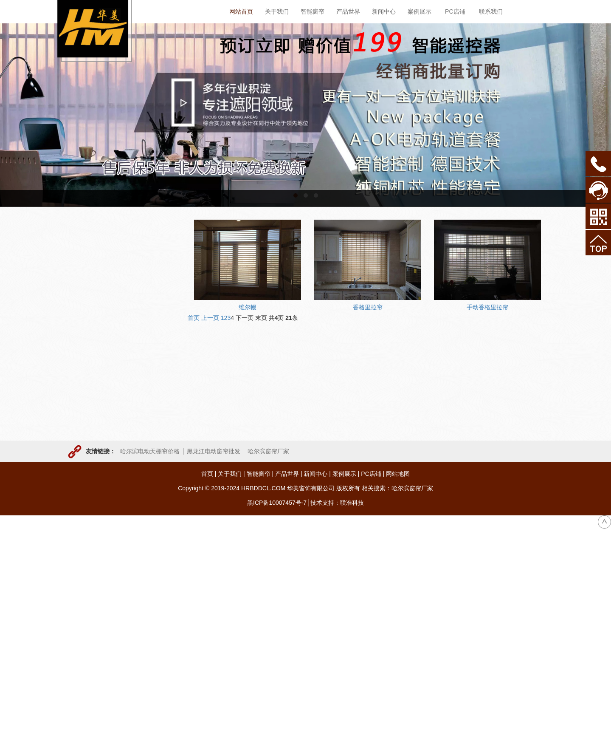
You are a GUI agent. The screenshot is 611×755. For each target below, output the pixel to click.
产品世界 (287, 473)
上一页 (210, 317)
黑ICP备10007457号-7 (277, 502)
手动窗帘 (85, 400)
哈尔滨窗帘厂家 (268, 451)
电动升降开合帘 (94, 348)
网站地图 (398, 473)
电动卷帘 (85, 330)
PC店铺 (371, 473)
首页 (194, 317)
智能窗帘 (258, 473)
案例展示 (344, 473)
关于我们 (230, 473)
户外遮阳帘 (88, 382)
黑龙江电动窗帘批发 (213, 451)
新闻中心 (315, 473)
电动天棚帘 (88, 295)
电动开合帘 (88, 313)
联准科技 (352, 502)
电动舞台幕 (88, 365)
